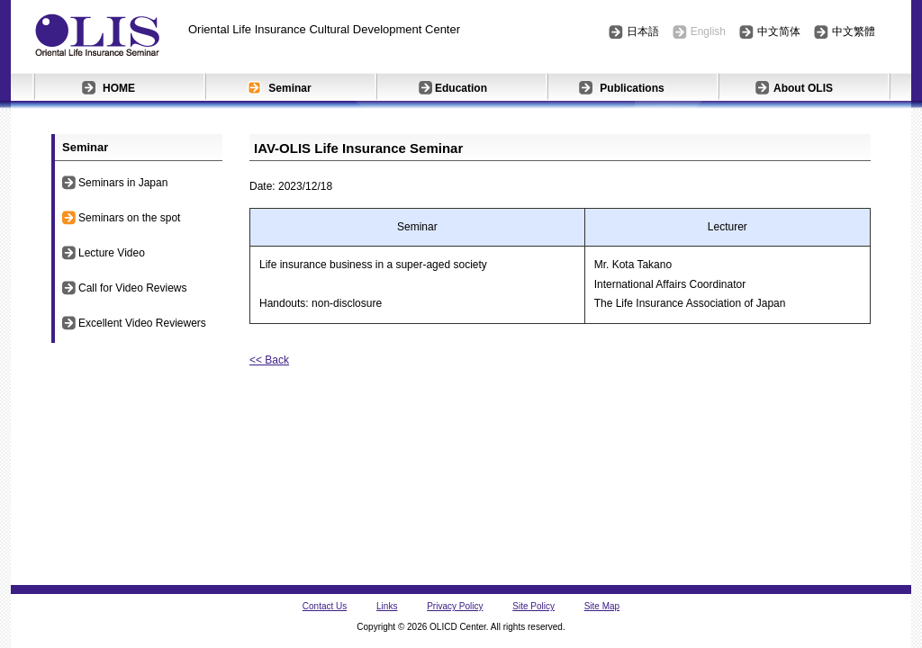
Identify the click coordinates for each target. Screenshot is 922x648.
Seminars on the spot (129, 218)
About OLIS (803, 88)
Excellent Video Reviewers (142, 323)
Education (461, 88)
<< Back (269, 360)
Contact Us (325, 606)
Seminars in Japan (122, 182)
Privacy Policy (455, 606)
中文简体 (778, 31)
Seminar (289, 88)
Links (386, 606)
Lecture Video (111, 253)
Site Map (601, 606)
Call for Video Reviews (132, 288)
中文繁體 (853, 31)
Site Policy (533, 606)
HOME (119, 88)
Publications (632, 88)
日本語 (643, 31)
